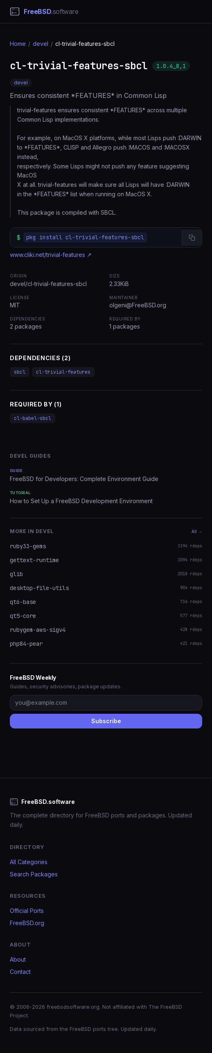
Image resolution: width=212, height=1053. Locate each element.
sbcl (19, 372)
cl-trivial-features (63, 372)
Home (18, 43)
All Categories (28, 861)
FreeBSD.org (27, 922)
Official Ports (27, 910)
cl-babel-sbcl (32, 418)
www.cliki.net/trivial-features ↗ (51, 254)
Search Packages (34, 874)
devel (40, 43)
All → (197, 531)
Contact (20, 971)
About (18, 959)
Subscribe (106, 720)
